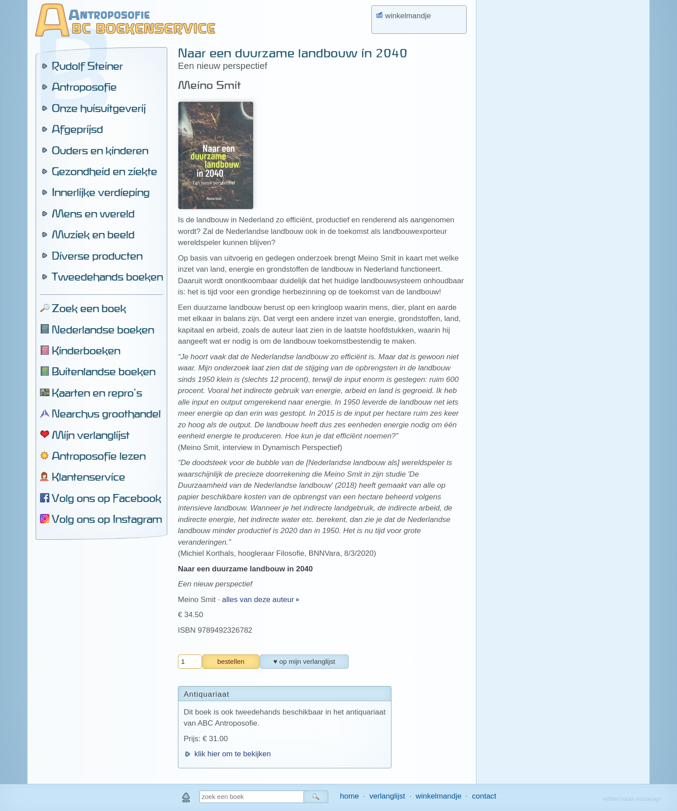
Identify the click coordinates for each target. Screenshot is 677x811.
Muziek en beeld (93, 234)
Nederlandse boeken (103, 329)
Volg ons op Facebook (106, 498)
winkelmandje (438, 796)
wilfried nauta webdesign (632, 799)
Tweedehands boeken (107, 276)
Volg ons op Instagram (107, 519)
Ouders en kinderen (100, 150)
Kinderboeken (86, 350)
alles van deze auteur (259, 599)
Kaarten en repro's (97, 392)
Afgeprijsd (77, 129)
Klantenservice (88, 476)
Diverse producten (97, 255)
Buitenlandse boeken (103, 371)
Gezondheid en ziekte (104, 171)
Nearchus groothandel (106, 413)
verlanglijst (387, 796)
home (349, 796)
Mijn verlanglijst (90, 435)
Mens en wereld (93, 213)
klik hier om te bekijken (232, 754)
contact (484, 796)
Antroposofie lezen (98, 456)
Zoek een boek (89, 308)
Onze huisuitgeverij (98, 108)
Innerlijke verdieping (100, 192)
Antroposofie (84, 86)
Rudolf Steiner (87, 66)
